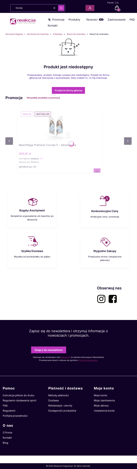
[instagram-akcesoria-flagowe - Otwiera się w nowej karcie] (101, 298)
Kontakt (53, 25)
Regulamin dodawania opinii (19, 400)
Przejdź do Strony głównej (68, 90)
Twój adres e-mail (38, 344)
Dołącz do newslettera (49, 350)
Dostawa (53, 400)
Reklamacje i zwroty (60, 405)
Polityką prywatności (88, 360)
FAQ (132, 19)
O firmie (7, 432)
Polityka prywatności (15, 415)
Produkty (74, 19)
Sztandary (58, 34)
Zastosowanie (116, 19)
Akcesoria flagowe (14, 34)
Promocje (58, 19)
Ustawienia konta (104, 410)
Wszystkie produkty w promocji (45, 97)
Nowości (92, 19)
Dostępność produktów (62, 410)
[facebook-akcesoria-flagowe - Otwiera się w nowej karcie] (112, 298)
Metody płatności (58, 395)
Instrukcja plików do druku (18, 395)
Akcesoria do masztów (38, 34)
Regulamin (65, 357)
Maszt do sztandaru (76, 34)
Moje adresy (101, 405)
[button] (61, 8)
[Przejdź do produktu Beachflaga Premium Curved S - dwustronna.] (59, 125)
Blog (5, 442)
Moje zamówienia (104, 400)
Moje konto (100, 395)
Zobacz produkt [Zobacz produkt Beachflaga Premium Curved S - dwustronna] (97, 171)
